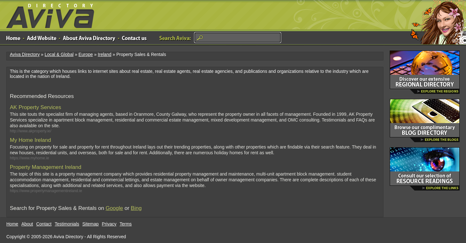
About (27, 223)
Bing (136, 208)
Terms (126, 223)
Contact (43, 223)
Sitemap (90, 223)
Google (114, 208)
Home (12, 223)
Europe (85, 54)
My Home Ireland (30, 140)
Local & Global (58, 54)
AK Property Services (35, 107)
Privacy (109, 223)
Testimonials (67, 223)
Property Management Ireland (45, 167)
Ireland (104, 54)
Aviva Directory (47, 14)
